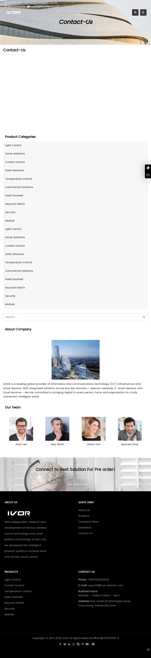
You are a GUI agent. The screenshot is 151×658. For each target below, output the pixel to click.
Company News (88, 522)
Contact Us (85, 533)
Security (10, 212)
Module (10, 221)
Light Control (13, 145)
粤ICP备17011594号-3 (106, 638)
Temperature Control (18, 179)
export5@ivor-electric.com (43, 6)
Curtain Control (15, 162)
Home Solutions (15, 154)
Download (84, 528)
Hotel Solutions (14, 170)
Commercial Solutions (19, 187)
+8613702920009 (14, 6)
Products (84, 516)
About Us (84, 510)
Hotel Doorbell (14, 195)
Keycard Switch (15, 204)
